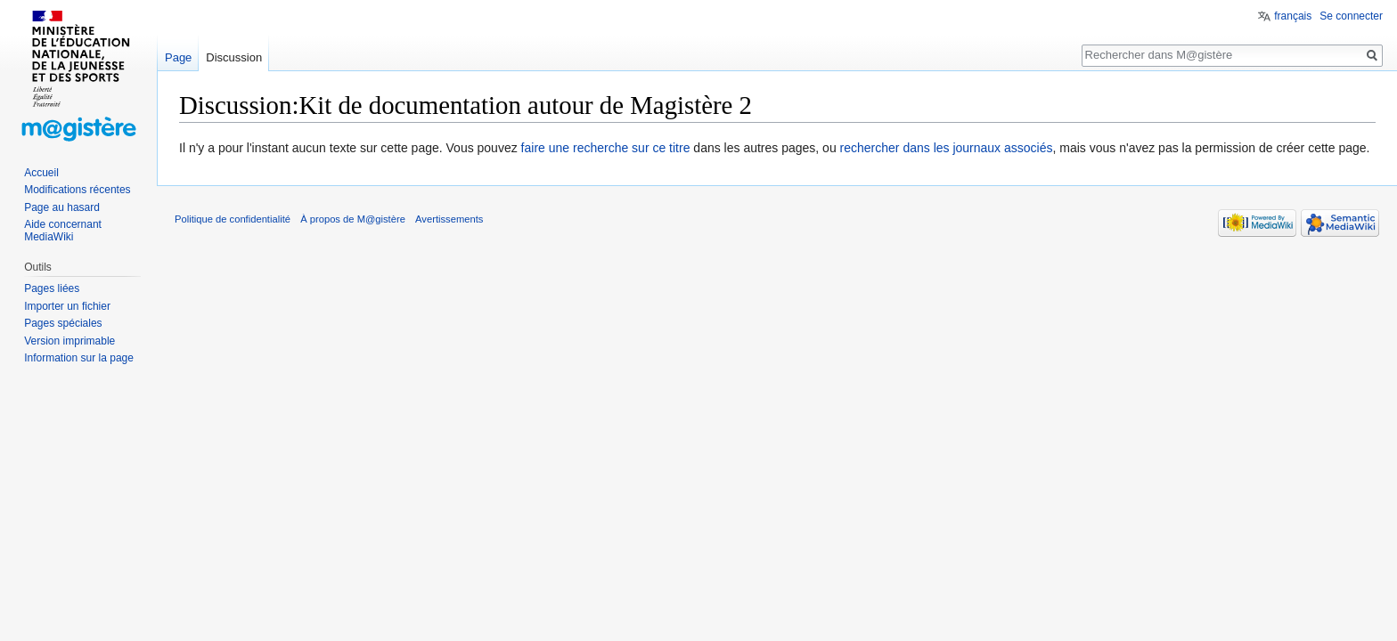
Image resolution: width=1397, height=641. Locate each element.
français (1292, 16)
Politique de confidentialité (232, 219)
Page (178, 57)
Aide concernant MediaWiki (63, 230)
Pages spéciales (63, 323)
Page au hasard (62, 207)
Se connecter (1351, 16)
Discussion (234, 57)
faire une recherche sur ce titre (605, 148)
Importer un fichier (67, 306)
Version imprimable (69, 341)
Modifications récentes (77, 189)
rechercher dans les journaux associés (946, 148)
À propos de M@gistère (352, 219)
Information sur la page (79, 358)
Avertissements (449, 219)
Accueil (41, 172)
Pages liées (51, 288)
